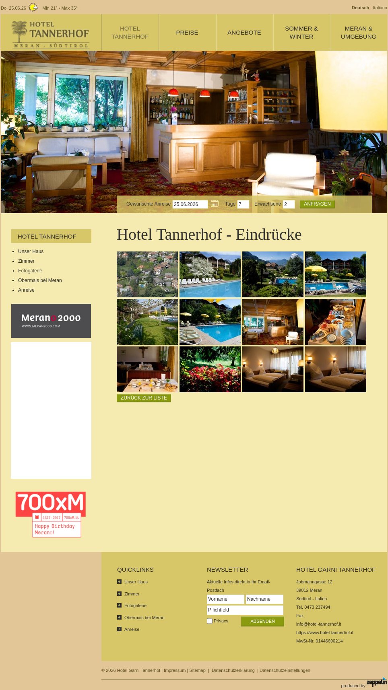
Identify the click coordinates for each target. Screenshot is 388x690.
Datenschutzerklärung (233, 670)
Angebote (244, 32)
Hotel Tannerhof (47, 236)
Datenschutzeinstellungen (285, 670)
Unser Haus (30, 251)
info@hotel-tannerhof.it (318, 624)
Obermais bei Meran (40, 280)
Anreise (26, 290)
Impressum (175, 670)
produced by (364, 683)
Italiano (380, 7)
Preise (187, 32)
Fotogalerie (30, 271)
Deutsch (360, 7)
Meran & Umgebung (358, 32)
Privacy (221, 620)
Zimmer (26, 261)
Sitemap (197, 670)
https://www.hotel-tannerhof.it (324, 632)
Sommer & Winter (301, 32)
